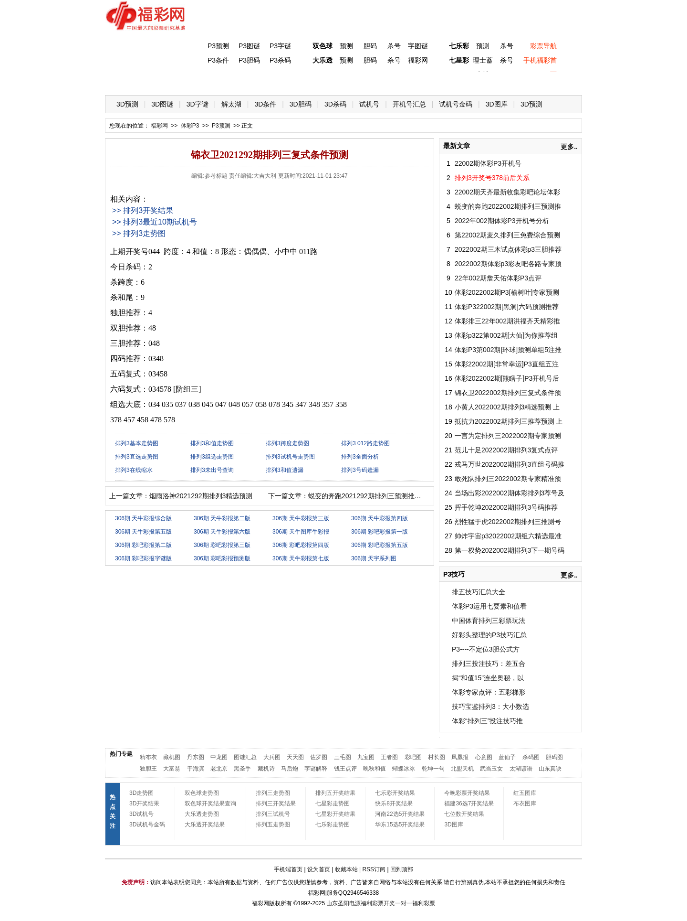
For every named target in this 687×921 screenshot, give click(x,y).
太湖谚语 (521, 768)
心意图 (483, 757)
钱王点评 (345, 768)
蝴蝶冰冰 (403, 768)
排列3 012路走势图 (365, 443)
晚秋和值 (374, 768)
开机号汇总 (409, 104)
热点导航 (476, 81)
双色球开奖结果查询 (210, 803)
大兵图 (272, 757)
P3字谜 (280, 46)
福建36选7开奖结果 (469, 803)
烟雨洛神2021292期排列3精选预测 (200, 496)
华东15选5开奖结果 (400, 824)
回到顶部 (401, 869)
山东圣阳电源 (343, 903)
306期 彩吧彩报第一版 (379, 531)
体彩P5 (320, 81)
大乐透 (322, 60)
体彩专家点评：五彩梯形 (488, 692)
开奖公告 (555, 81)
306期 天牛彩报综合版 (143, 518)
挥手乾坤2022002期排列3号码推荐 (506, 507)
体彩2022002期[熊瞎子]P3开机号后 (507, 378)
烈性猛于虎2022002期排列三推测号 (508, 521)
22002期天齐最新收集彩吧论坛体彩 (507, 192)
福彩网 (418, 60)
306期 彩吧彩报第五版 (379, 545)
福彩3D (163, 81)
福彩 (257, 903)
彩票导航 (543, 46)
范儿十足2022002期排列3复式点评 (506, 450)
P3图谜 (249, 46)
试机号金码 (455, 104)
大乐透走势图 (202, 814)
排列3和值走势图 (212, 443)
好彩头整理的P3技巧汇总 (489, 635)
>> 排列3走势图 (139, 233)
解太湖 (231, 104)
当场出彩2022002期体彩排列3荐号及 (509, 493)
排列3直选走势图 (136, 456)
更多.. (569, 146)
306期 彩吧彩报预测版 (222, 558)
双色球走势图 (202, 793)
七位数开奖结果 (464, 814)
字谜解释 (315, 768)
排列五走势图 (273, 824)
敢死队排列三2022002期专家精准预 (508, 478)
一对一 (403, 903)
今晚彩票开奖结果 (467, 793)
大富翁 (171, 768)
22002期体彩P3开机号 (488, 163)
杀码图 (531, 757)
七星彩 (459, 60)
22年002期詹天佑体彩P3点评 (498, 278)
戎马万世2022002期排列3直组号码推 (509, 464)
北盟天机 (462, 768)
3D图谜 (162, 104)
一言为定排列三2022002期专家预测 (508, 435)
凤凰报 (459, 757)
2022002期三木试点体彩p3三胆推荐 (508, 249)
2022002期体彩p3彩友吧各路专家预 (508, 264)
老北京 (219, 768)
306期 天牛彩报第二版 (222, 518)
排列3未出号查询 (212, 470)
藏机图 (171, 757)
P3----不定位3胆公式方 (486, 649)
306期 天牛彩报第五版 (143, 531)
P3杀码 (280, 60)
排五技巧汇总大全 (478, 592)
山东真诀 (550, 768)
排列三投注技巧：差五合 (488, 663)
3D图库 (497, 104)
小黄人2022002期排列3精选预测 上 (507, 407)
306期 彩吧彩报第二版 (143, 545)
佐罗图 (318, 757)
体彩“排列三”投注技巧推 (487, 721)
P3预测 (218, 46)
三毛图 (342, 757)
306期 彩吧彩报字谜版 (143, 558)
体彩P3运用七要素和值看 (489, 606)
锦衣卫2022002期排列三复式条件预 (508, 392)
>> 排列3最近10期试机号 (154, 222)
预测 (346, 46)
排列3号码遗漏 (360, 470)
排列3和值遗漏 (284, 470)
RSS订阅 (373, 869)
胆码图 (554, 757)
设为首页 (318, 869)
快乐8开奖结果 (394, 803)
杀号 (394, 46)
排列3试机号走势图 (290, 456)
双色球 (322, 46)
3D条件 (265, 104)
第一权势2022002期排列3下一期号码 (509, 550)
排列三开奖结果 (276, 803)
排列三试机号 (273, 814)
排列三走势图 (273, 793)
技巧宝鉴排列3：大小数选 (490, 706)
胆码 (370, 46)
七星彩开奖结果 (335, 814)
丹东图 (195, 757)
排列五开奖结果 (335, 793)
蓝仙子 (507, 757)
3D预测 (127, 104)
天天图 (295, 757)
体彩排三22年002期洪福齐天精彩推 (507, 321)
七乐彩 (459, 46)
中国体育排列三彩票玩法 (488, 620)
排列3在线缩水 (134, 470)
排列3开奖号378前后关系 (492, 178)
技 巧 (437, 81)
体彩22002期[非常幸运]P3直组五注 (507, 364)
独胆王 (148, 768)
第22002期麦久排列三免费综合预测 (507, 235)
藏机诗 (266, 768)
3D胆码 (301, 104)
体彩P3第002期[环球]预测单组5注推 (508, 349)
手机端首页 (288, 869)
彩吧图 (413, 757)
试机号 (369, 104)
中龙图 (219, 757)
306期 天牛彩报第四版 (379, 518)
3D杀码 (335, 104)
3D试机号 (141, 814)
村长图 (436, 757)
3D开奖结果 (144, 803)
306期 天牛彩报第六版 (222, 531)
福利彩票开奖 (378, 903)
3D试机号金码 (147, 824)
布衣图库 (524, 803)
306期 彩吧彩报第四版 (300, 545)
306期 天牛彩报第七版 (300, 558)
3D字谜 (197, 104)
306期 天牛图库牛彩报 (300, 531)
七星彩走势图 (332, 803)
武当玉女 (491, 768)
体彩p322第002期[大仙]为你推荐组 (506, 335)
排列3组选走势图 (212, 456)
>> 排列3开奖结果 (142, 210)
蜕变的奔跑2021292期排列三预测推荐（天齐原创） (384, 496)
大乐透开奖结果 (205, 824)
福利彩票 (423, 903)
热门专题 (121, 753)
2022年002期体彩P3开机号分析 (502, 221)
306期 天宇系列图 (373, 558)
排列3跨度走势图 (287, 443)
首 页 (124, 81)
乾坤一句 (433, 768)
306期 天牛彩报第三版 (300, 518)
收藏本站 (346, 869)
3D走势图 (141, 793)
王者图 (389, 757)
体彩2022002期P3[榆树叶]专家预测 (507, 292)
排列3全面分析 (360, 456)
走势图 (515, 81)
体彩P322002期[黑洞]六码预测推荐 (507, 307)
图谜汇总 (245, 757)
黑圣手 (242, 768)
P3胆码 (249, 60)
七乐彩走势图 (332, 824)
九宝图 (366, 757)
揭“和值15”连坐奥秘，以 (488, 678)
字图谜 (418, 46)
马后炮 (289, 768)
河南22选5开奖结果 (400, 814)
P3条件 (218, 60)
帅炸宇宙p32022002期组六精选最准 (508, 536)
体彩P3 (203, 81)
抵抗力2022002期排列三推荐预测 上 (508, 421)
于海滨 (195, 768)
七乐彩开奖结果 (395, 793)
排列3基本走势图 (136, 443)
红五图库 (524, 793)
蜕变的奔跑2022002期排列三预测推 (508, 206)
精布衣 (148, 757)
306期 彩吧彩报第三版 (222, 545)
